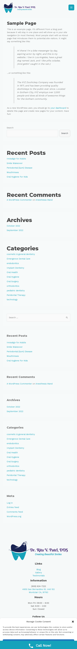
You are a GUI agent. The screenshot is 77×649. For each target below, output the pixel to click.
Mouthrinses (13, 173)
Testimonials (38, 576)
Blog (38, 570)
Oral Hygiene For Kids (17, 178)
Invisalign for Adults (16, 159)
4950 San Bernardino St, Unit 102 (38, 590)
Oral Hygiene (13, 278)
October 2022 (13, 226)
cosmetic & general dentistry (21, 255)
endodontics (13, 264)
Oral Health (12, 273)
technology (12, 300)
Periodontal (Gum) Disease (19, 168)
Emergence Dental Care (18, 259)
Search (10, 128)
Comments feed (15, 513)
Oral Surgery (13, 282)
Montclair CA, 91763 (38, 593)
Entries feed (13, 508)
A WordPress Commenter (19, 201)
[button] (73, 621)
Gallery (38, 573)
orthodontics (13, 287)
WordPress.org (14, 517)
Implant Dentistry (15, 268)
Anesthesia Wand (44, 201)
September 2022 (15, 231)
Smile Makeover (15, 164)
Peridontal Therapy (16, 296)
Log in (10, 503)
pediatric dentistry (16, 291)
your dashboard (58, 109)
